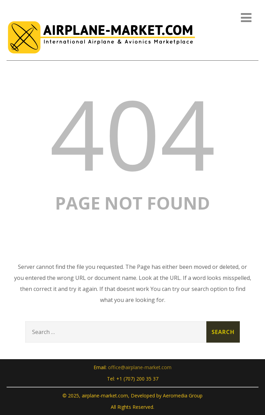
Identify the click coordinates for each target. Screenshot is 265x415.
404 (132, 133)
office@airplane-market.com (139, 367)
